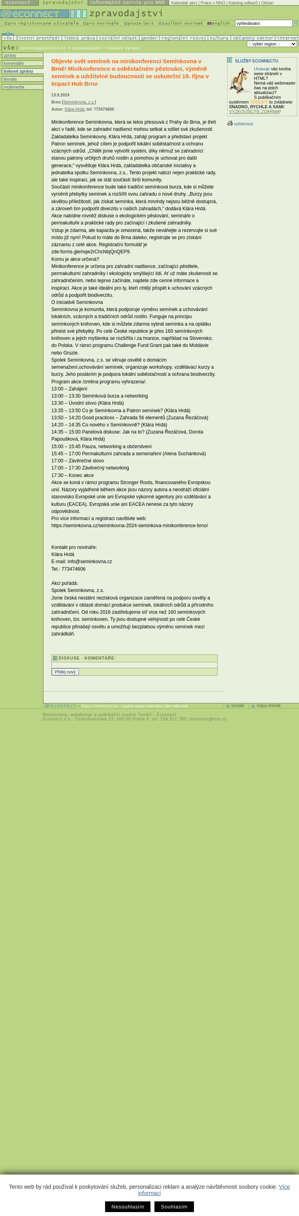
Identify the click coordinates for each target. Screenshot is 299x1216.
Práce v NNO (213, 2)
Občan (267, 2)
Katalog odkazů (243, 2)
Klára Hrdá (74, 109)
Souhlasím (174, 1207)
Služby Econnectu (256, 61)
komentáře (13, 63)
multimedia (13, 87)
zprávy (9, 55)
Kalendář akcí (184, 2)
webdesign (81, 715)
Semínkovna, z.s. (78, 102)
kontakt (237, 705)
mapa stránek (269, 705)
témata (9, 79)
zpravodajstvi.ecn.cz (43, 47)
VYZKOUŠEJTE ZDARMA (254, 111)
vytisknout (240, 123)
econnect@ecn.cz (208, 719)
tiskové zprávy (17, 71)
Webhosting (55, 715)
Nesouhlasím (127, 1207)
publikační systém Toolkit (125, 715)
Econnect (166, 715)
